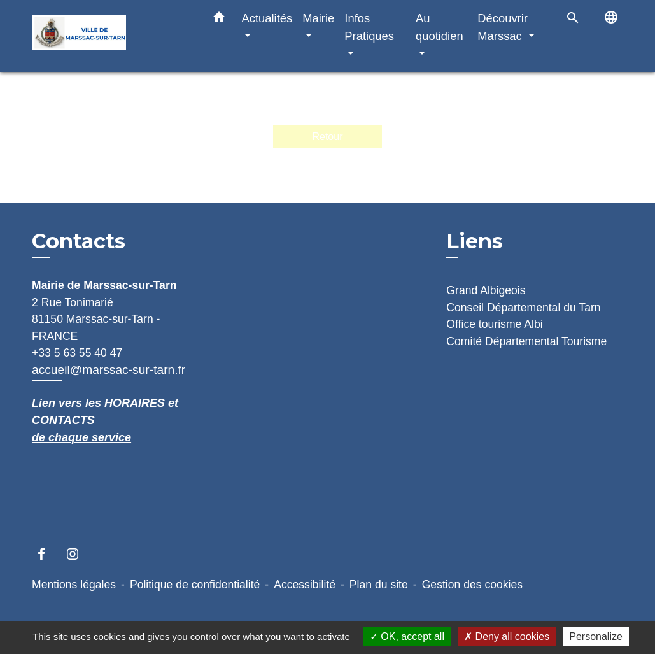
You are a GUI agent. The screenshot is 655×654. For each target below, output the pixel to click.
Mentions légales (74, 584)
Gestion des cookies (472, 584)
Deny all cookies (506, 636)
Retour (327, 136)
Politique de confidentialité (195, 584)
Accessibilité (304, 584)
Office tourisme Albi (494, 324)
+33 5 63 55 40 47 (77, 352)
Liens (474, 241)
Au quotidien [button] (439, 27)
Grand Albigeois (485, 290)
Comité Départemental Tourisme (526, 341)
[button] (219, 19)
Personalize (596, 636)
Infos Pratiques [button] (369, 27)
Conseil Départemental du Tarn (523, 307)
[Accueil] (111, 36)
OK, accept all (407, 636)
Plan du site (378, 584)
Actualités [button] (267, 18)
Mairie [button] (318, 18)
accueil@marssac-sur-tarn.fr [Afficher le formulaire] (108, 369)
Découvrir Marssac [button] (502, 27)
